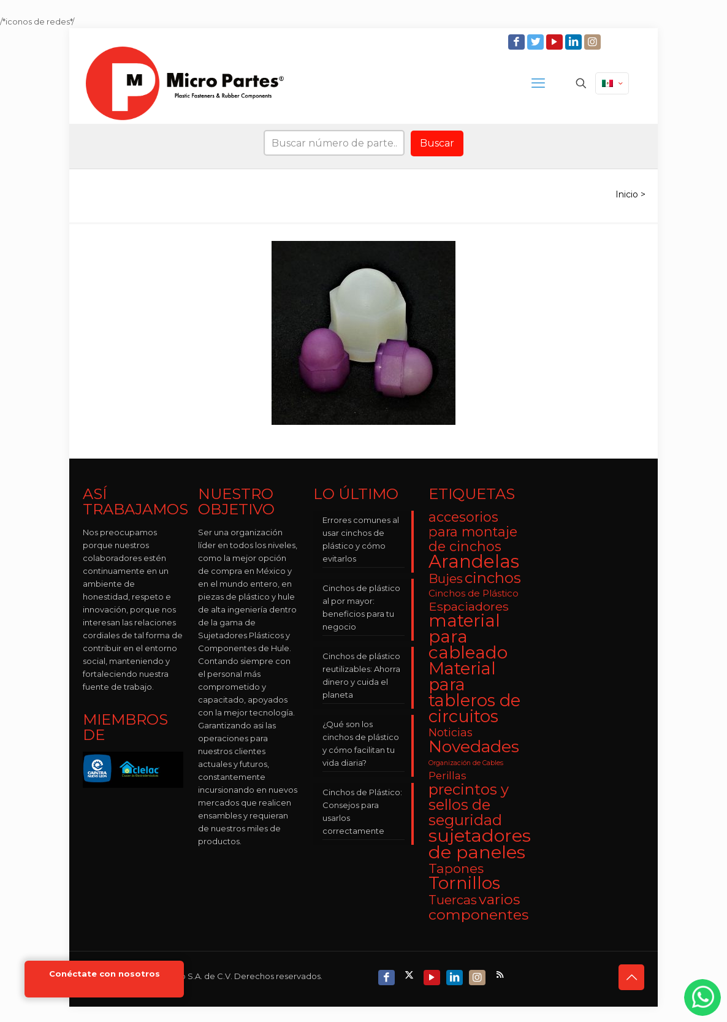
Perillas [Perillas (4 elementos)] (447, 775)
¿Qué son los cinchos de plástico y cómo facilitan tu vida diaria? (360, 743)
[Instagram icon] (593, 42)
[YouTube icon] (555, 42)
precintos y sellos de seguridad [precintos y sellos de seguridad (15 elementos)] (468, 804)
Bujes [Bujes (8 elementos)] (445, 578)
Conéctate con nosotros (104, 974)
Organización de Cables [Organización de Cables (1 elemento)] (465, 763)
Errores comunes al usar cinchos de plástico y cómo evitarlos (360, 539)
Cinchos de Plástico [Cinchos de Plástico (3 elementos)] (473, 593)
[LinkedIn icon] (574, 42)
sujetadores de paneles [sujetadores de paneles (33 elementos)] (479, 844)
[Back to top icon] (631, 977)
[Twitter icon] (536, 42)
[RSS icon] (501, 974)
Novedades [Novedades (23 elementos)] (473, 746)
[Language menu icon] (612, 83)
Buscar (437, 143)
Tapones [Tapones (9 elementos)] (456, 868)
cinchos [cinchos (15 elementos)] (493, 578)
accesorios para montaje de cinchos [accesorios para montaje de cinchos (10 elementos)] (472, 531)
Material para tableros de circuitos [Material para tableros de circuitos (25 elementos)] (474, 692)
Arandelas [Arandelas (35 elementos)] (473, 561)
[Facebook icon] (517, 42)
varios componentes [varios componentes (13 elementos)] (478, 906)
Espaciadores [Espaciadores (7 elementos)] (468, 606)
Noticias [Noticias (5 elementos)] (450, 732)
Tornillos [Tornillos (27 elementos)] (464, 882)
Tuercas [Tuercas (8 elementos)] (452, 899)
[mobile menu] (538, 83)
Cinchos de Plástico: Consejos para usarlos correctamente (362, 811)
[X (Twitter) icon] (410, 974)
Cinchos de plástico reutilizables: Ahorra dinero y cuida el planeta (361, 675)
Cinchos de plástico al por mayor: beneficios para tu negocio (361, 607)
